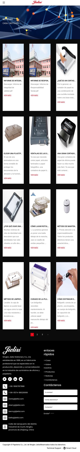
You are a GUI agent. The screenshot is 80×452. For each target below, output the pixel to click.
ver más (7, 95)
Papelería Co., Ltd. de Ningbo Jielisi (26, 445)
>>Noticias (48, 376)
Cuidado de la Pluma (40, 299)
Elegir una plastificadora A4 (17, 153)
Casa (5, 23)
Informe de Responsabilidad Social (46, 81)
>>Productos (49, 372)
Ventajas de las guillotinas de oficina (48, 153)
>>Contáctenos (50, 380)
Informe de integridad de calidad (19, 81)
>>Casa (47, 360)
